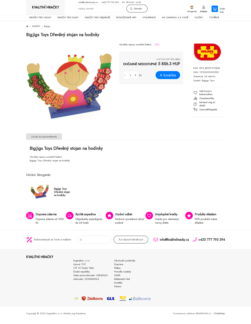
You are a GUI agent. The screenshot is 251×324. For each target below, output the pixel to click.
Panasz (117, 286)
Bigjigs (47, 26)
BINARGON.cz (203, 313)
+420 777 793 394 (110, 2)
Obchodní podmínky (124, 260)
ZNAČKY (36, 26)
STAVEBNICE (149, 17)
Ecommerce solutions (184, 313)
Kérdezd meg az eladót (207, 103)
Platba (117, 268)
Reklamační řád (122, 279)
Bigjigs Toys (208, 80)
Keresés (138, 8)
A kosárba (168, 75)
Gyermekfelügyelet (208, 109)
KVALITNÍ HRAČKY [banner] (45, 7)
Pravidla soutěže (122, 271)
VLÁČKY (199, 17)
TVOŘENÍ (214, 17)
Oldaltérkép (219, 313)
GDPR (117, 275)
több (157, 44)
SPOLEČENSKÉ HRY (126, 17)
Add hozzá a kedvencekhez (206, 92)
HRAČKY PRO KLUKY (68, 17)
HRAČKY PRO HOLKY (40, 17)
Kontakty (118, 282)
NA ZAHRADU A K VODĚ (175, 17)
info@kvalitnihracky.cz (88, 2)
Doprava (118, 264)
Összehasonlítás (206, 98)
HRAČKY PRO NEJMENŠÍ (97, 17)
